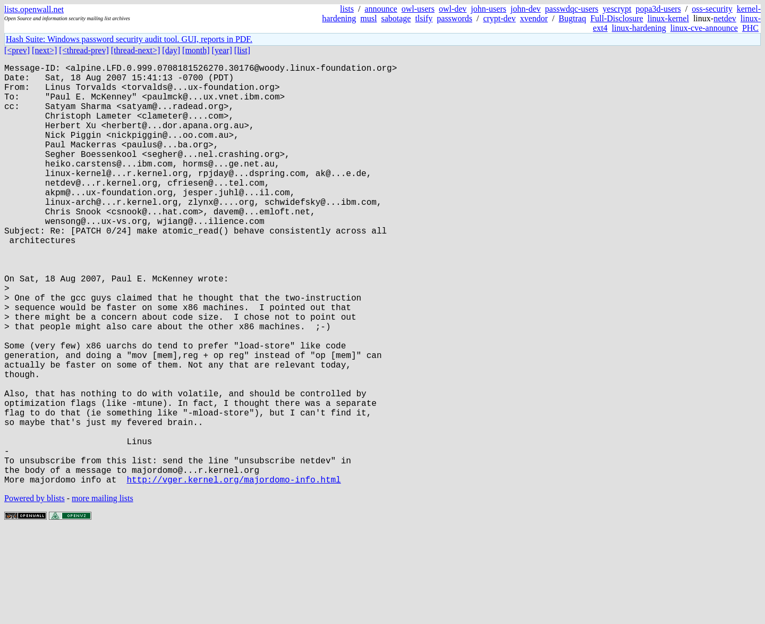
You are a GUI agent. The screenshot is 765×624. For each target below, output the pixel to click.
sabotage (396, 18)
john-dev (526, 8)
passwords (454, 18)
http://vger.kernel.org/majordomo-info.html (233, 573)
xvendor (534, 18)
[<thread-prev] (83, 50)
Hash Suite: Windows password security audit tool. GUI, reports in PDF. (129, 39)
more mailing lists (102, 591)
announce (380, 8)
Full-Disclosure (616, 18)
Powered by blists (34, 591)
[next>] (44, 50)
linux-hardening (639, 27)
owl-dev (452, 8)
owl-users (418, 8)
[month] (196, 50)
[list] (242, 50)
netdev (724, 18)
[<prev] (17, 50)
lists (347, 8)
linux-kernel (668, 18)
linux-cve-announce (704, 27)
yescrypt (616, 8)
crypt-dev (499, 18)
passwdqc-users (571, 8)
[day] (171, 50)
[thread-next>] (135, 50)
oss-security (712, 8)
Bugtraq (572, 18)
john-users (488, 8)
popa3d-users (658, 8)
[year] (222, 50)
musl (368, 18)
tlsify (423, 18)
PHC (750, 27)
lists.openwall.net (34, 9)
